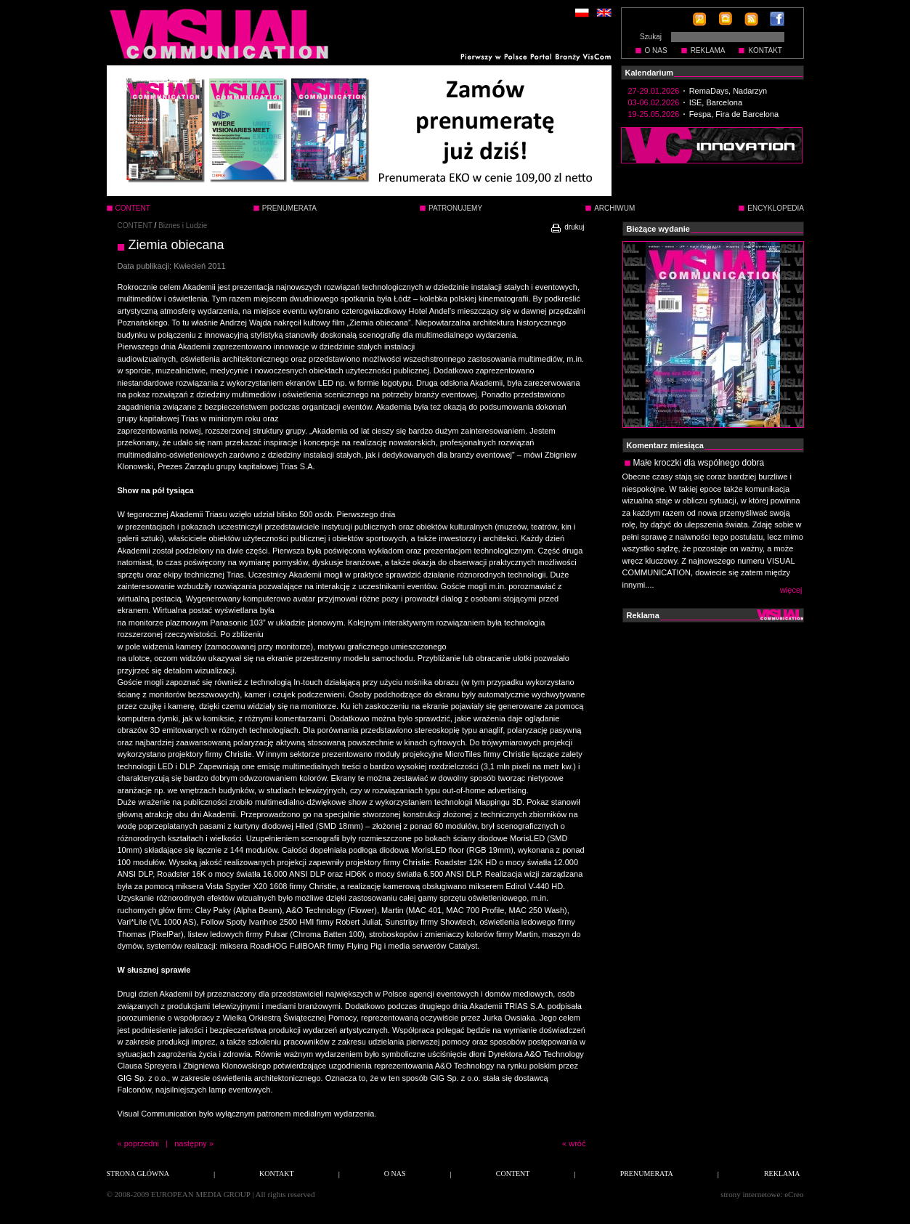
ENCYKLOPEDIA (775, 208)
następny (190, 1143)
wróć (577, 1143)
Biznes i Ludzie (182, 226)
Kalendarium (649, 72)
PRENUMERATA (289, 208)
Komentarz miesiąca (665, 445)
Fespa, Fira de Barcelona (734, 114)
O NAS (656, 50)
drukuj (567, 227)
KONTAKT (764, 50)
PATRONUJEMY (455, 208)
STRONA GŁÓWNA (138, 1174)
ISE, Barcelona (715, 102)
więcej (791, 589)
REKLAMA (708, 50)
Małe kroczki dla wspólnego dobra (699, 463)
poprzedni (141, 1143)
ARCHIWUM (614, 208)
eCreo (793, 1194)
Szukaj (651, 37)
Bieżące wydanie (658, 228)
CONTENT (135, 226)
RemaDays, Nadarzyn (728, 90)
